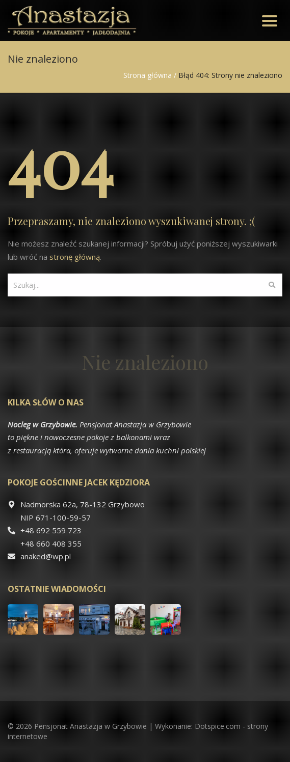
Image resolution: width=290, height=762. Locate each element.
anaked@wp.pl (45, 556)
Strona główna (147, 75)
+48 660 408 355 (51, 543)
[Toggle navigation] (269, 20)
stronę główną (74, 257)
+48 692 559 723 (51, 530)
